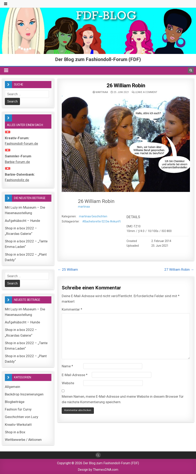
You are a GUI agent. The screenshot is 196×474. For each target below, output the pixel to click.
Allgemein (12, 387)
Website (68, 383)
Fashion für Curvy (18, 409)
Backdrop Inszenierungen (24, 394)
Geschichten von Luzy (21, 417)
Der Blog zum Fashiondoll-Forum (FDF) (98, 59)
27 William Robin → (179, 269)
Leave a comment (146, 92)
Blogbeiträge (14, 402)
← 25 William (68, 269)
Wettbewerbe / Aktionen (23, 440)
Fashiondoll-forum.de (21, 143)
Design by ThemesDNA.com (98, 470)
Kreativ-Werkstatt (18, 425)
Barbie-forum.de (17, 162)
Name (67, 366)
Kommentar (72, 309)
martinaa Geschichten (93, 216)
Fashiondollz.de (17, 180)
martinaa (102, 92)
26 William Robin (126, 85)
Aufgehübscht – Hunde (22, 221)
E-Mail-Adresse (75, 375)
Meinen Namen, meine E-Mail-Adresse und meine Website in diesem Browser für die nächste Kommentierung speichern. (123, 399)
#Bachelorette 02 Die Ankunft (101, 221)
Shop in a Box (15, 432)
